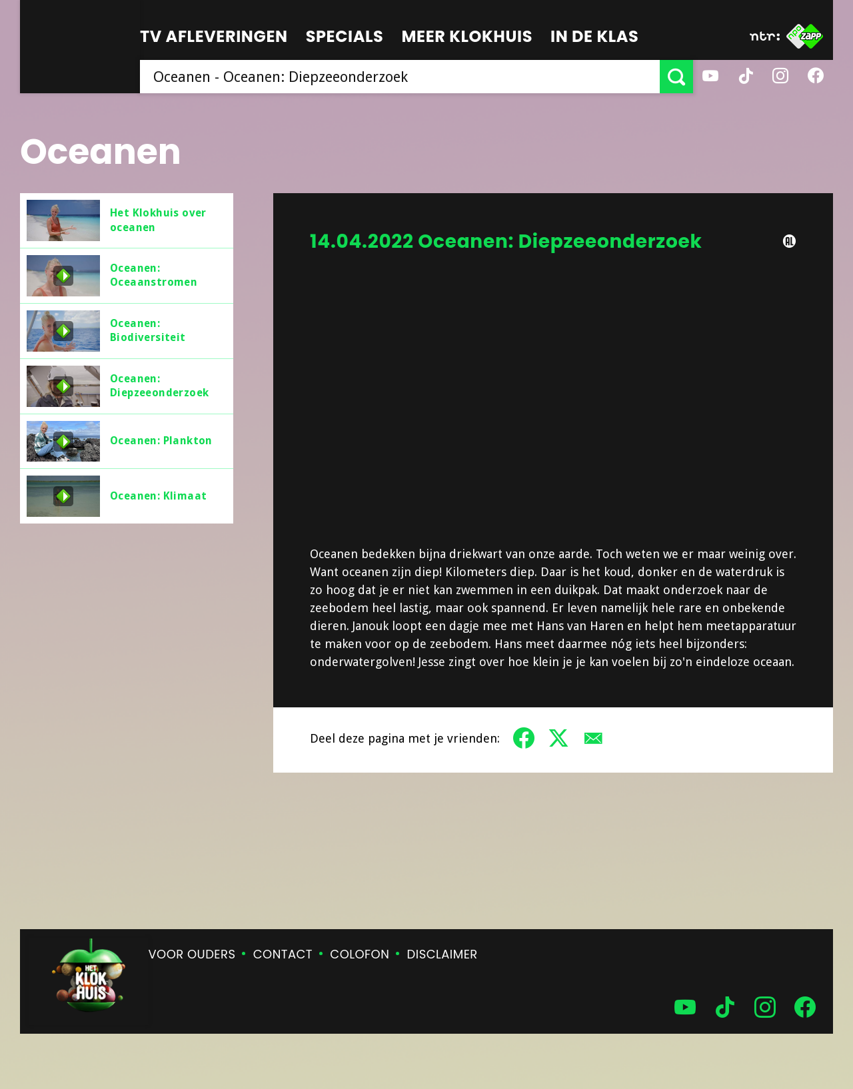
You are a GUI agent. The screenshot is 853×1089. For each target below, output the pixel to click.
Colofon (359, 954)
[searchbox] (400, 76)
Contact (283, 954)
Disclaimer (442, 954)
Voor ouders (192, 954)
